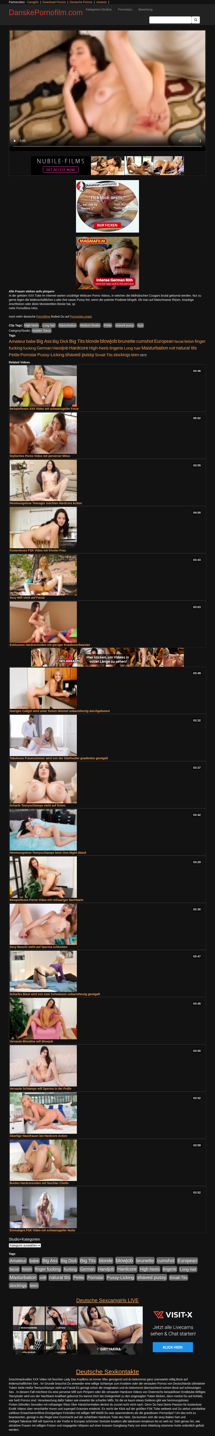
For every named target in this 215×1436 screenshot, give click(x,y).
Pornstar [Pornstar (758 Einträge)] (28, 354)
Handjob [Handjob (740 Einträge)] (60, 348)
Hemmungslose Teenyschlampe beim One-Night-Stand (48, 852)
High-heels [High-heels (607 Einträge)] (99, 348)
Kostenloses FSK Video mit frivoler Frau (38, 550)
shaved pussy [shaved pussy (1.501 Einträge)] (79, 354)
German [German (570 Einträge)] (44, 348)
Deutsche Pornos (81, 2)
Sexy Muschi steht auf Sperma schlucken (38, 947)
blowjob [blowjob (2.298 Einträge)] (108, 341)
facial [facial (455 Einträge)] (179, 341)
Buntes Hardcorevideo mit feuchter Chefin (39, 1183)
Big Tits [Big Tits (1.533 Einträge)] (77, 341)
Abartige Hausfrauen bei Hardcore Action (38, 1136)
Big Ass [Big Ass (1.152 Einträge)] (44, 341)
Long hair (49, 325)
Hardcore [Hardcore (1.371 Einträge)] (78, 348)
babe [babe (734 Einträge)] (31, 341)
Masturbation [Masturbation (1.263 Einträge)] (155, 348)
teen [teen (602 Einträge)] (135, 354)
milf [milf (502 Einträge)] (172, 348)
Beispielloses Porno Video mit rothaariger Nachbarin (46, 900)
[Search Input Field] (170, 20)
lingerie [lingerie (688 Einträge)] (116, 348)
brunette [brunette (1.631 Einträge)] (126, 341)
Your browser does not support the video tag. (107, 90)
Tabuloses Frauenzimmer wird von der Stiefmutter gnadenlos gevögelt (59, 758)
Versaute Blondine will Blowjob (31, 1041)
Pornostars (125, 9)
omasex (101, 2)
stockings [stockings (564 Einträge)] (122, 354)
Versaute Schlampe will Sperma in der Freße (40, 1088)
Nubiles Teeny (41, 330)
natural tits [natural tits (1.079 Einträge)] (186, 348)
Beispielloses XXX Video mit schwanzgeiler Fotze (44, 408)
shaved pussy (125, 325)
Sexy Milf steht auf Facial (27, 597)
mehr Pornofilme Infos (23, 308)
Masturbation (67, 325)
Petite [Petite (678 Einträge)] (14, 354)
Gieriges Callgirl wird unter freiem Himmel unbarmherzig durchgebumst (60, 711)
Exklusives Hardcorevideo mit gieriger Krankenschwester (50, 645)
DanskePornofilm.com (46, 12)
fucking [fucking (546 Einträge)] (29, 348)
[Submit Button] (195, 20)
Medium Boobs (90, 325)
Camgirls (32, 2)
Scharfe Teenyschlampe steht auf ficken (38, 805)
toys (140, 325)
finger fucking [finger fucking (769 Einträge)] (47, 1269)
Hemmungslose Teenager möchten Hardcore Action (46, 503)
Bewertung (145, 9)
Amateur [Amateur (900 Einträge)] (17, 341)
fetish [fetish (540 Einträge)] (189, 341)
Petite (107, 325)
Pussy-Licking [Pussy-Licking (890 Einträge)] (50, 354)
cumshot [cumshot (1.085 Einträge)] (144, 341)
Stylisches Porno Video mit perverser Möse (40, 456)
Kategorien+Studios (99, 9)
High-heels (32, 325)
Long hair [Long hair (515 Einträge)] (132, 348)
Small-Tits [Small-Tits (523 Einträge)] (104, 355)
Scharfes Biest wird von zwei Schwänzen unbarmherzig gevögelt (55, 994)
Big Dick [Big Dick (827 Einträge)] (60, 341)
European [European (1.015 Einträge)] (164, 341)
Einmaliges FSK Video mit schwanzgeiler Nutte (42, 1230)
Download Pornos (54, 2)
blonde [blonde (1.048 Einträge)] (92, 341)
